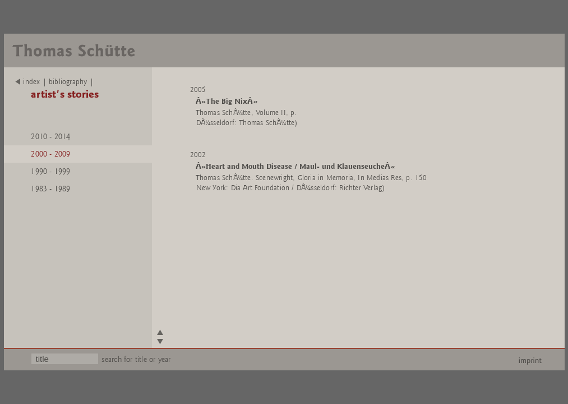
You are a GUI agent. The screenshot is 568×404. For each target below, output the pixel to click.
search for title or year (136, 359)
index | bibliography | (54, 81)
